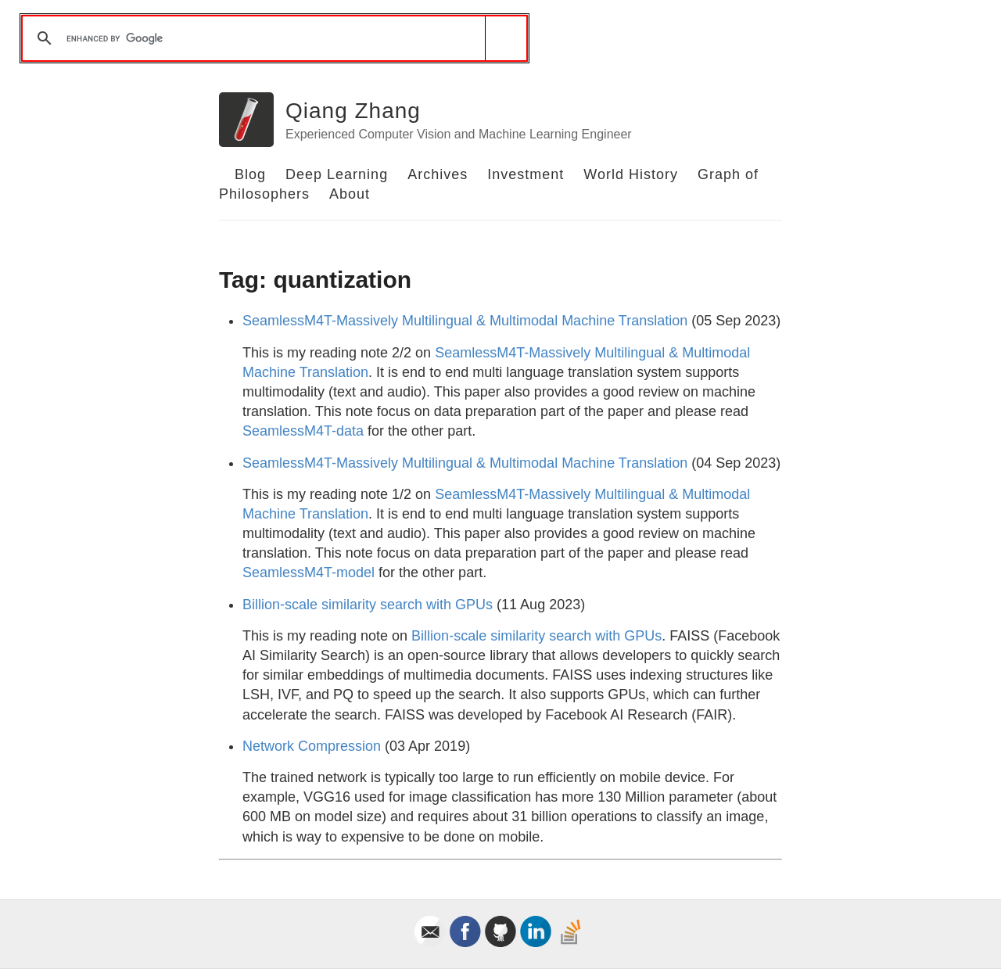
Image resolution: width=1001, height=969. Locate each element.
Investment (525, 174)
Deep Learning (336, 174)
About (349, 194)
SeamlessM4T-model (308, 572)
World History (630, 174)
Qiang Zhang (353, 111)
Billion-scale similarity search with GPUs (367, 604)
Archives (437, 174)
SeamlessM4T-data (303, 431)
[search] (271, 38)
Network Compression (311, 746)
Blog (250, 174)
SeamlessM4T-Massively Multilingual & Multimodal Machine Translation (464, 320)
